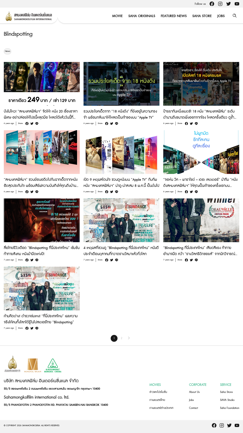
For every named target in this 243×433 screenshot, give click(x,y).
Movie (117, 16)
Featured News (173, 16)
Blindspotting (19, 34)
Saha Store (201, 16)
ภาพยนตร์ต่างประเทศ (161, 408)
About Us (194, 392)
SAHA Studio (227, 400)
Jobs (220, 16)
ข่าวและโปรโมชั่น (158, 392)
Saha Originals (141, 16)
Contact (193, 408)
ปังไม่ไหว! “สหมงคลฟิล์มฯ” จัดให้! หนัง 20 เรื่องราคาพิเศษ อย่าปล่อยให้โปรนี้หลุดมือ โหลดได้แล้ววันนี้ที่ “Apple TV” (40, 117)
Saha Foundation (229, 408)
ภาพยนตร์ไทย (157, 400)
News (7, 51)
